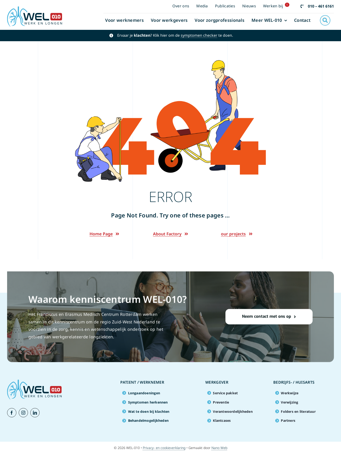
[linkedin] (35, 412)
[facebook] (11, 412)
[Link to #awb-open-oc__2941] (325, 20)
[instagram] (23, 412)
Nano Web (219, 447)
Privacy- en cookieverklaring (164, 447)
